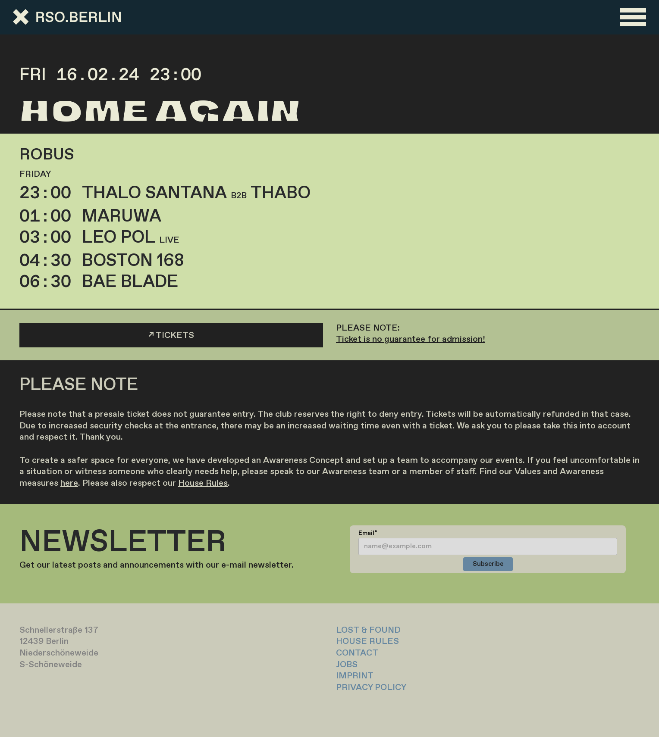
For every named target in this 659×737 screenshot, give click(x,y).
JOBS (347, 665)
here (69, 483)
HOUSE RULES (367, 641)
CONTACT (357, 653)
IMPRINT (354, 676)
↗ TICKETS (171, 335)
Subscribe (488, 564)
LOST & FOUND (368, 630)
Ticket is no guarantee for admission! (410, 339)
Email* (367, 533)
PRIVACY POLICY (371, 687)
